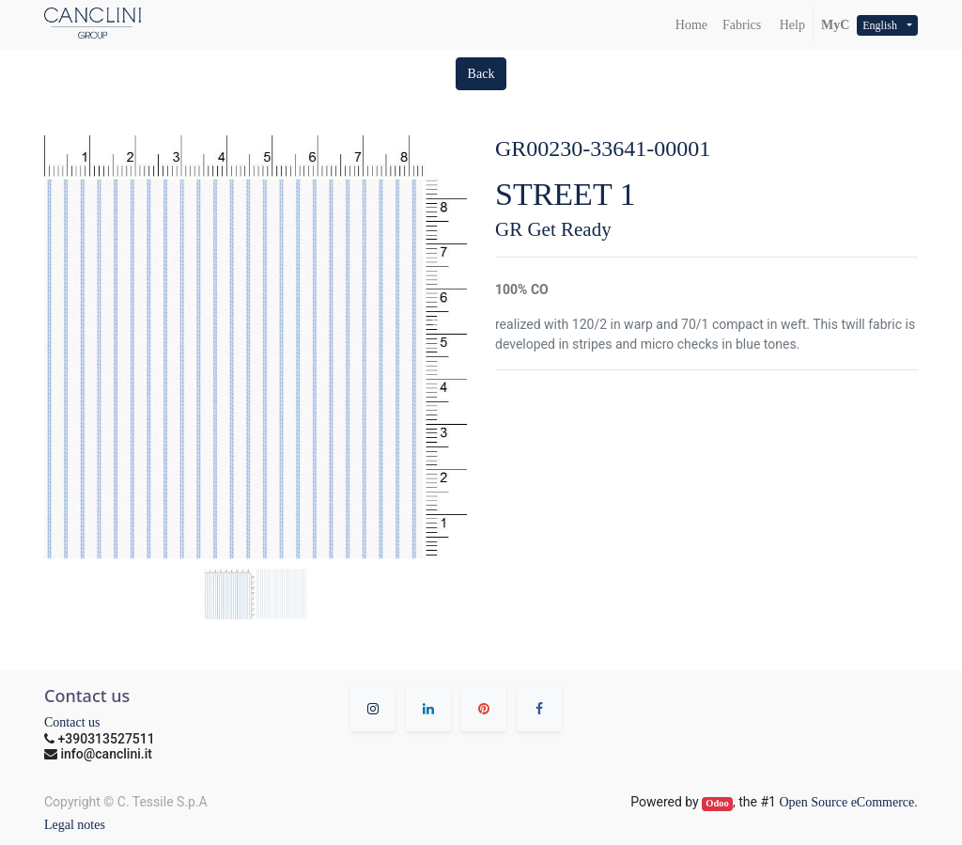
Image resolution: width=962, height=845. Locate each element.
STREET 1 (565, 194)
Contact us (72, 722)
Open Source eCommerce (846, 802)
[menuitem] (691, 25)
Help (790, 25)
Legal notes (74, 825)
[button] (481, 73)
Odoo (717, 803)
